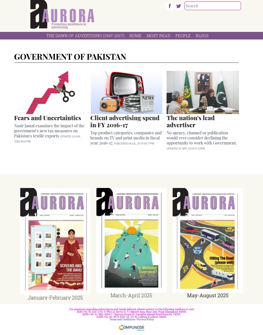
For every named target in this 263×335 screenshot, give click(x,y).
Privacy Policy (145, 319)
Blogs (202, 35)
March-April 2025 (131, 295)
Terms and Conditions (122, 319)
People (183, 35)
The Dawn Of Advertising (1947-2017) (85, 35)
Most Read (158, 35)
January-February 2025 (55, 297)
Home (135, 35)
